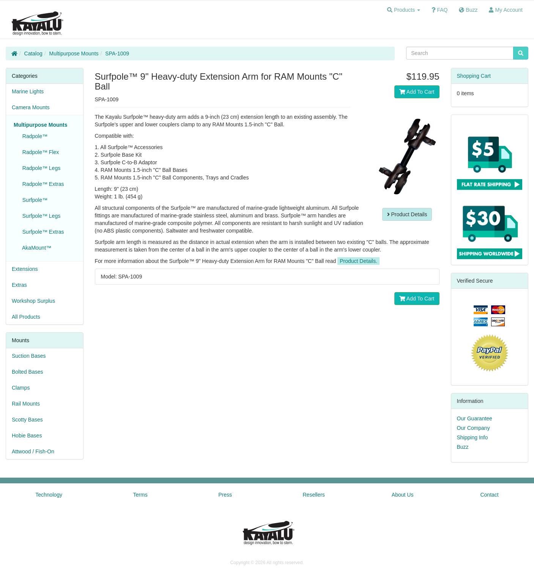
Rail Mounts (26, 404)
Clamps (21, 388)
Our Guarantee (474, 418)
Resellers (314, 495)
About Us (403, 495)
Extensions (25, 269)
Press (225, 495)
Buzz (463, 447)
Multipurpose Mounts (74, 53)
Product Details (407, 214)
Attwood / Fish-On (33, 451)
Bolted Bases (27, 372)
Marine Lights (28, 91)
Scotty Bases (27, 420)
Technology (48, 495)
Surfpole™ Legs (39, 216)
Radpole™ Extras (41, 184)
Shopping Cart (474, 76)
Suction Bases (29, 356)
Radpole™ (33, 136)
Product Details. (358, 261)
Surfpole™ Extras (41, 232)
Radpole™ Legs (39, 168)
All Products (26, 317)
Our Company (473, 428)
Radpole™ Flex (39, 152)
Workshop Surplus (33, 301)
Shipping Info (472, 437)
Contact (489, 495)
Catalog (33, 53)
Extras (19, 285)
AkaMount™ (35, 248)
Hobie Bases (27, 435)
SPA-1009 (117, 53)
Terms (140, 495)
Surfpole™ (33, 200)
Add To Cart (417, 92)
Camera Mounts (31, 107)
